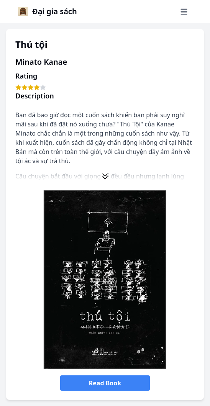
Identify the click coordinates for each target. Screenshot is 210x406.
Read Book (105, 383)
